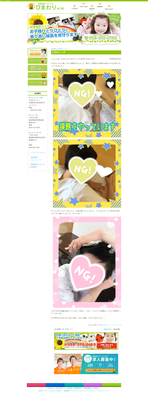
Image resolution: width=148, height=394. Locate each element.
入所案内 (69, 388)
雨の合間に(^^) (67, 329)
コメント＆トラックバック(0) (114, 324)
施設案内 (78, 388)
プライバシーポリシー (89, 391)
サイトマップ (36, 160)
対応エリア (43, 391)
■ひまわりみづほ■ (35, 97)
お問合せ (96, 388)
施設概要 (34, 157)
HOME (53, 49)
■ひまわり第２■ (35, 132)
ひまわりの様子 (55, 391)
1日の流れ (59, 388)
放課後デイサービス (71, 391)
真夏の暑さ (108, 329)
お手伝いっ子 (62, 49)
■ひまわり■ (33, 115)
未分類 (105, 324)
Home (50, 388)
